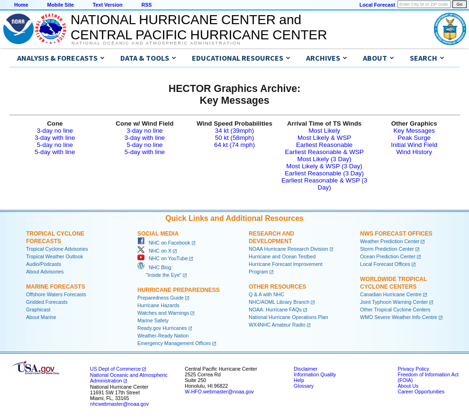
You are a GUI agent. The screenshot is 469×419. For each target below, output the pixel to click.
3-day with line (55, 137)
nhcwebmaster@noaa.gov (119, 404)
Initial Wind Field (414, 144)
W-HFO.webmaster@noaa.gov (219, 391)
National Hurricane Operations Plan (288, 317)
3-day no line (55, 130)
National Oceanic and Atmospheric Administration (156, 43)
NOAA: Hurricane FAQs (275, 309)
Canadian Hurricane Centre (391, 294)
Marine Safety (153, 320)
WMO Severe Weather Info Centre (398, 317)
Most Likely (324, 130)
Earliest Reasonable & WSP (324, 151)
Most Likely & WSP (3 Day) (324, 166)
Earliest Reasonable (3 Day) (324, 173)
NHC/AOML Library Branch (279, 302)
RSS (146, 5)
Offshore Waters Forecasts (56, 294)
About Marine (41, 317)
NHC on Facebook (163, 243)
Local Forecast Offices (385, 264)
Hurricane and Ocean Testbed (282, 256)
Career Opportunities (420, 391)
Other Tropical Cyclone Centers (395, 309)
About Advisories (44, 271)
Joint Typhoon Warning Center (394, 302)
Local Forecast (377, 5)
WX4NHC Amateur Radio (277, 325)
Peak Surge (414, 137)
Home (21, 5)
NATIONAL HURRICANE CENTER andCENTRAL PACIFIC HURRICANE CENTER (199, 27)
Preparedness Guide (160, 298)
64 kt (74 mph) (234, 144)
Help (299, 380)
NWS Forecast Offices (396, 233)
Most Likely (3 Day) (325, 159)
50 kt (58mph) (234, 137)
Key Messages (413, 130)
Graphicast (38, 309)
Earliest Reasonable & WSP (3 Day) (324, 184)
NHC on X (154, 251)
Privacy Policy (413, 369)
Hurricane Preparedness (178, 290)
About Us (407, 386)
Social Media (158, 233)
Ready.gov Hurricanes (162, 328)
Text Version (108, 5)
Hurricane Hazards (158, 305)
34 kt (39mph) (234, 130)
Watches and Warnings (163, 313)
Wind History (414, 151)
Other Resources (277, 286)
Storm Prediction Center (387, 249)
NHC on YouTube (162, 258)
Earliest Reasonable (324, 144)
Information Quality (315, 374)
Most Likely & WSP (324, 137)
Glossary (304, 386)
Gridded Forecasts (47, 302)
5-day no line (55, 144)
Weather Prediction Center (389, 241)
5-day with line (55, 151)
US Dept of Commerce (115, 369)
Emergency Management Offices (174, 343)
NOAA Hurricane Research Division (288, 249)
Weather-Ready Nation (163, 335)
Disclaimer (305, 369)
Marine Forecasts (55, 286)
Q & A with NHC (266, 294)
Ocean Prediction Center (387, 256)
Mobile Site (60, 5)
